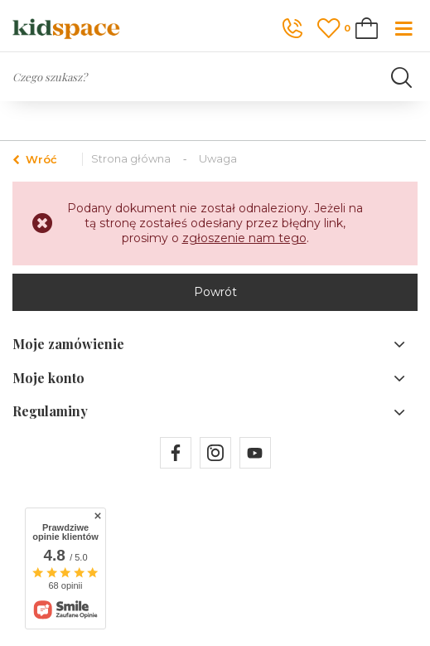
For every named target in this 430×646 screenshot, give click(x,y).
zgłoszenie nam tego (244, 238)
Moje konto (48, 378)
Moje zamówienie (68, 344)
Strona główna (131, 158)
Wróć (34, 159)
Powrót (215, 291)
